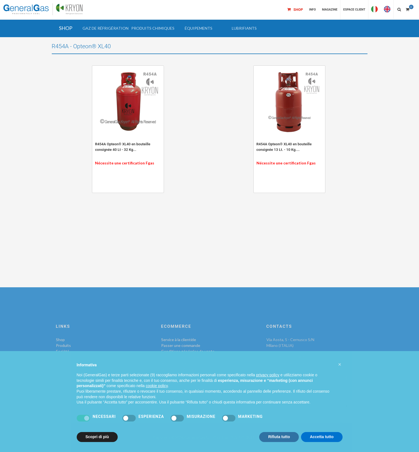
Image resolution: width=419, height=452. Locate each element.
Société (62, 351)
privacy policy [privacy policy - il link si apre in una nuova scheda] (267, 385)
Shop (60, 339)
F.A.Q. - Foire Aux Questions (185, 357)
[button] (105, 28)
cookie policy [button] (157, 396)
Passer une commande (180, 345)
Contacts (64, 357)
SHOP (65, 28)
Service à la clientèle (178, 339)
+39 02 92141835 (290, 357)
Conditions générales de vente (188, 351)
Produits (63, 345)
